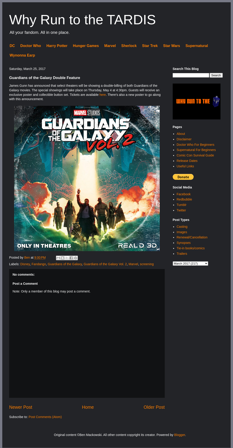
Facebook (183, 194)
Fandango (39, 264)
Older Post (154, 407)
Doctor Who (30, 46)
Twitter (181, 210)
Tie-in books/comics (191, 248)
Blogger (179, 435)
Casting (182, 226)
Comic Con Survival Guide (195, 155)
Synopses (183, 243)
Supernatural (196, 46)
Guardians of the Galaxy (65, 264)
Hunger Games (86, 46)
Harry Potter (56, 46)
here (102, 95)
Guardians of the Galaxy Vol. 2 (105, 264)
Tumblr (181, 205)
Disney (25, 264)
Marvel (110, 46)
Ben (27, 257)
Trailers (182, 253)
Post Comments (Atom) (45, 417)
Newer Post (20, 407)
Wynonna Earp (22, 55)
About (181, 134)
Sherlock (129, 46)
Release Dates (187, 161)
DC (12, 46)
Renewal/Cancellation (192, 237)
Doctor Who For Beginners (195, 144)
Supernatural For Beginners (196, 150)
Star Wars (171, 46)
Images (182, 232)
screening (147, 264)
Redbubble (184, 199)
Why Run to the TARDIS (82, 19)
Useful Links (185, 166)
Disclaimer (184, 139)
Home (88, 407)
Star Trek (150, 46)
